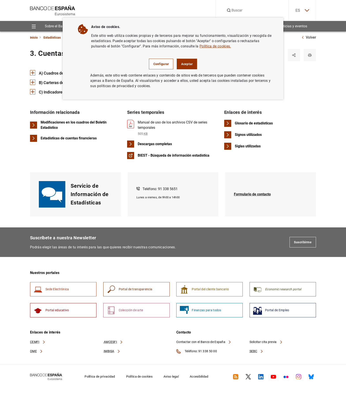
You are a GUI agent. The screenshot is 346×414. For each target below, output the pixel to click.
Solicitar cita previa (266, 342)
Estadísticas (52, 37)
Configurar (161, 64)
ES (302, 10)
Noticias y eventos (293, 26)
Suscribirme (303, 242)
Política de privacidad (100, 376)
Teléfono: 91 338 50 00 (196, 351)
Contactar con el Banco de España (203, 342)
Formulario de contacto (252, 194)
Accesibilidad (199, 376)
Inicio (34, 37)
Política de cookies (139, 376)
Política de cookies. (215, 46)
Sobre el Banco (56, 26)
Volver (308, 37)
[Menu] (34, 26)
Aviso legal (171, 376)
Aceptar (187, 64)
